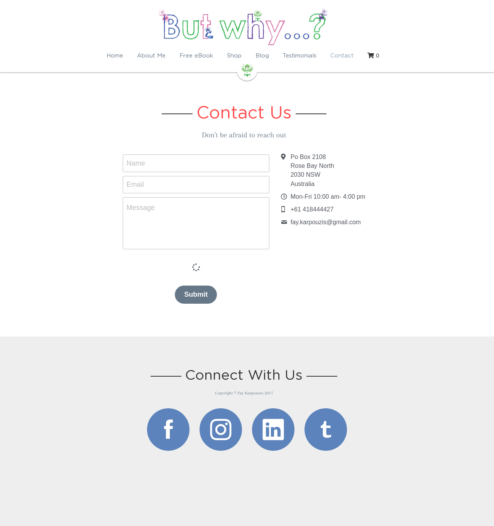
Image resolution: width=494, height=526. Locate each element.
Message (144, 207)
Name (139, 163)
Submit (199, 294)
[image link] (168, 429)
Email (138, 184)
